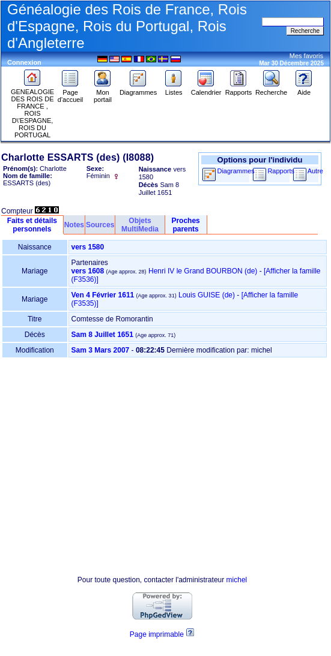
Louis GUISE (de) (206, 295)
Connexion (24, 62)
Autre (315, 170)
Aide (304, 89)
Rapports (238, 89)
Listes (173, 89)
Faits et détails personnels (32, 224)
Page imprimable (157, 634)
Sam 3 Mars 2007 (100, 350)
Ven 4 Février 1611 (103, 295)
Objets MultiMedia (140, 224)
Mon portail (102, 93)
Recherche (271, 89)
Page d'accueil (70, 93)
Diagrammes (138, 89)
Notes (74, 225)
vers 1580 (88, 247)
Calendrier (206, 89)
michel (236, 580)
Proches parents (185, 224)
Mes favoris (306, 55)
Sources (100, 225)
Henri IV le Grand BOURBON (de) (202, 271)
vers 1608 (88, 271)
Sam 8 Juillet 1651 (102, 334)
